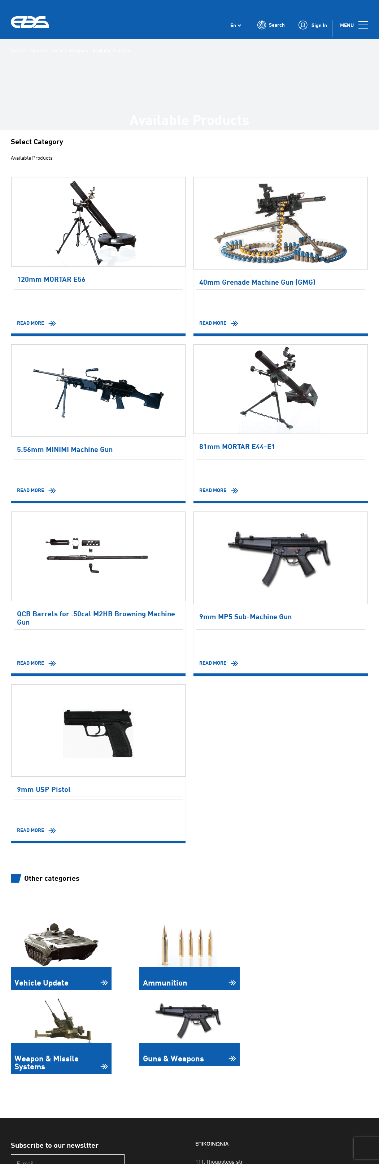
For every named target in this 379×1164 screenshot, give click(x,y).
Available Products (34, 158)
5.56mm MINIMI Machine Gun (65, 449)
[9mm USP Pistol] (98, 731)
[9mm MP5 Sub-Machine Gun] (280, 558)
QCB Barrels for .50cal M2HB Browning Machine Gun (96, 618)
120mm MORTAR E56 (51, 279)
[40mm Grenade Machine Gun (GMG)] (280, 223)
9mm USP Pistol (44, 789)
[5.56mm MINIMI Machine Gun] (98, 391)
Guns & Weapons (70, 50)
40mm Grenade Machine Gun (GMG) (257, 282)
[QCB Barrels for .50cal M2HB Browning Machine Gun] (98, 557)
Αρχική (18, 50)
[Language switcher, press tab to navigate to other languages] (235, 28)
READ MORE (30, 323)
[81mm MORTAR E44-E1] (280, 389)
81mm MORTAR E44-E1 (237, 446)
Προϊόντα (39, 50)
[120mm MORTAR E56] (98, 222)
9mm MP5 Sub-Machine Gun (245, 616)
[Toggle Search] (271, 28)
